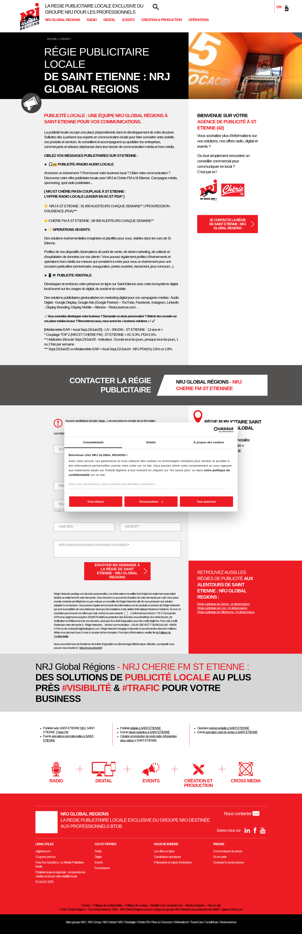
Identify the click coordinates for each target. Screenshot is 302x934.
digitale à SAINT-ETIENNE (145, 728)
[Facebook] (278, 8)
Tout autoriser (206, 501)
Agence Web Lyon (231, 909)
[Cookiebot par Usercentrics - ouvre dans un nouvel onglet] (216, 430)
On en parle (220, 856)
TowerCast (196, 922)
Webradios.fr (181, 922)
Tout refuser (95, 501)
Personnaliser (151, 501)
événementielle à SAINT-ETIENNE (229, 728)
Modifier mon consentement (166, 905)
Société (134, 526)
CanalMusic (211, 922)
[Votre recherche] (156, 7)
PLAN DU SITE (44, 882)
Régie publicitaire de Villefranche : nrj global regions (226, 612)
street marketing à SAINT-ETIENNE (149, 732)
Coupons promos (45, 856)
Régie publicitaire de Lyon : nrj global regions (222, 608)
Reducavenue (228, 922)
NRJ (82, 728)
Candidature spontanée (167, 856)
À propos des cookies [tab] (209, 442)
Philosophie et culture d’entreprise (173, 862)
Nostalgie (130, 922)
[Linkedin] (270, 8)
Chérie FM (62, 732)
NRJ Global (109, 922)
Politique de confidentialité (107, 905)
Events (128, 20)
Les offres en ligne (164, 851)
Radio (92, 20)
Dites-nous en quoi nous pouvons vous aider (94, 544)
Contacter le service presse (228, 862)
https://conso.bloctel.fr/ (90, 647)
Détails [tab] (151, 442)
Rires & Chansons (161, 922)
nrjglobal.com (43, 851)
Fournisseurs (102, 868)
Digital (109, 20)
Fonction (66, 526)
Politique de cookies (136, 905)
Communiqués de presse (227, 851)
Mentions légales (195, 905)
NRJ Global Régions (62, 20)
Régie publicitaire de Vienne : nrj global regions (223, 604)
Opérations (198, 20)
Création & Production (161, 20)
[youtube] (286, 8)
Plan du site (214, 905)
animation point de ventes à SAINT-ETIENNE (231, 732)
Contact (85, 905)
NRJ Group (94, 922)
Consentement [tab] (93, 442)
